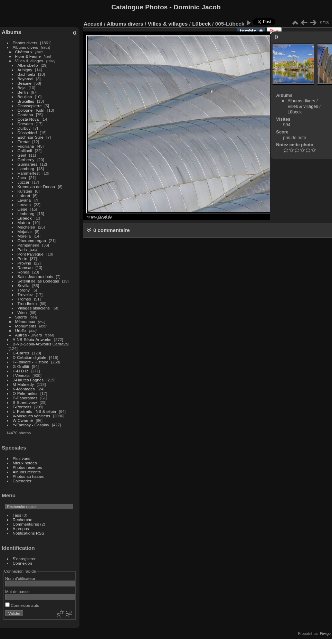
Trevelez (25, 294)
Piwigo (325, 633)
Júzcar (24, 182)
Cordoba (25, 114)
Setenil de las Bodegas (38, 281)
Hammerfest (29, 173)
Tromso (24, 299)
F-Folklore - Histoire (30, 362)
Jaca (22, 177)
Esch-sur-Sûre (31, 137)
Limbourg (26, 213)
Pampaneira (28, 245)
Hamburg (26, 168)
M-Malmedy (23, 384)
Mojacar (25, 231)
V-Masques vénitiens (31, 416)
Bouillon (25, 96)
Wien (22, 312)
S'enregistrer (24, 558)
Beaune (25, 83)
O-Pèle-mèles (25, 393)
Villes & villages (29, 60)
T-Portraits (22, 407)
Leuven (24, 204)
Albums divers (25, 47)
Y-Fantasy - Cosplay (31, 425)
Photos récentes (27, 467)
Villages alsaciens (34, 308)
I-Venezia (21, 375)
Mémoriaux (25, 321)
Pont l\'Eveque (31, 254)
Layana (24, 200)
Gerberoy (26, 159)
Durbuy (24, 128)
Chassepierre (30, 105)
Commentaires (26, 524)
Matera (24, 222)
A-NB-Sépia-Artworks (32, 339)
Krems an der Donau (36, 186)
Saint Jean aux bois (35, 276)
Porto (22, 258)
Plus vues (21, 458)
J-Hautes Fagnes (28, 380)
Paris (22, 249)
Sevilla (24, 285)
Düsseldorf (27, 132)
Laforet (24, 195)
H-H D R (20, 371)
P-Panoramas (25, 398)
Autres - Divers (28, 335)
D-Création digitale (29, 357)
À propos (21, 528)
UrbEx (21, 330)
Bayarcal (26, 78)
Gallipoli (25, 150)
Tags (17, 515)
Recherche (22, 519)
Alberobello (28, 65)
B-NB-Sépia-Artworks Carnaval (41, 344)
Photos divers (25, 42)
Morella (24, 236)
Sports (21, 317)
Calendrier (22, 481)
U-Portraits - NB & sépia (34, 411)
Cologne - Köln (31, 110)
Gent (22, 155)
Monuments (25, 326)
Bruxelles (26, 101)
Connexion (22, 563)
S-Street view (25, 402)
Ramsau (25, 267)
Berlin (23, 92)
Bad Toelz (26, 74)
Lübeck (25, 218)
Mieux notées (25, 463)
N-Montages (24, 389)
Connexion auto (22, 605)
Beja (22, 87)
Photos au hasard (29, 476)
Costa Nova (28, 119)
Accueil (93, 24)
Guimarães (28, 164)
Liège (23, 209)
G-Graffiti (21, 366)
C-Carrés (21, 353)
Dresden (25, 123)
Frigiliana (26, 146)
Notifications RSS (29, 533)
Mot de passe (17, 591)
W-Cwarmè (23, 420)
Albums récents (27, 472)
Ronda (24, 272)
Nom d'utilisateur (20, 578)
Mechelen (26, 227)
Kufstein (25, 191)
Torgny (24, 290)
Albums (11, 32)
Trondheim (27, 303)
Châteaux (23, 51)
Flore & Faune (28, 56)
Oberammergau (32, 240)
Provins (24, 263)
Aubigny (25, 69)
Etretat (24, 141)
